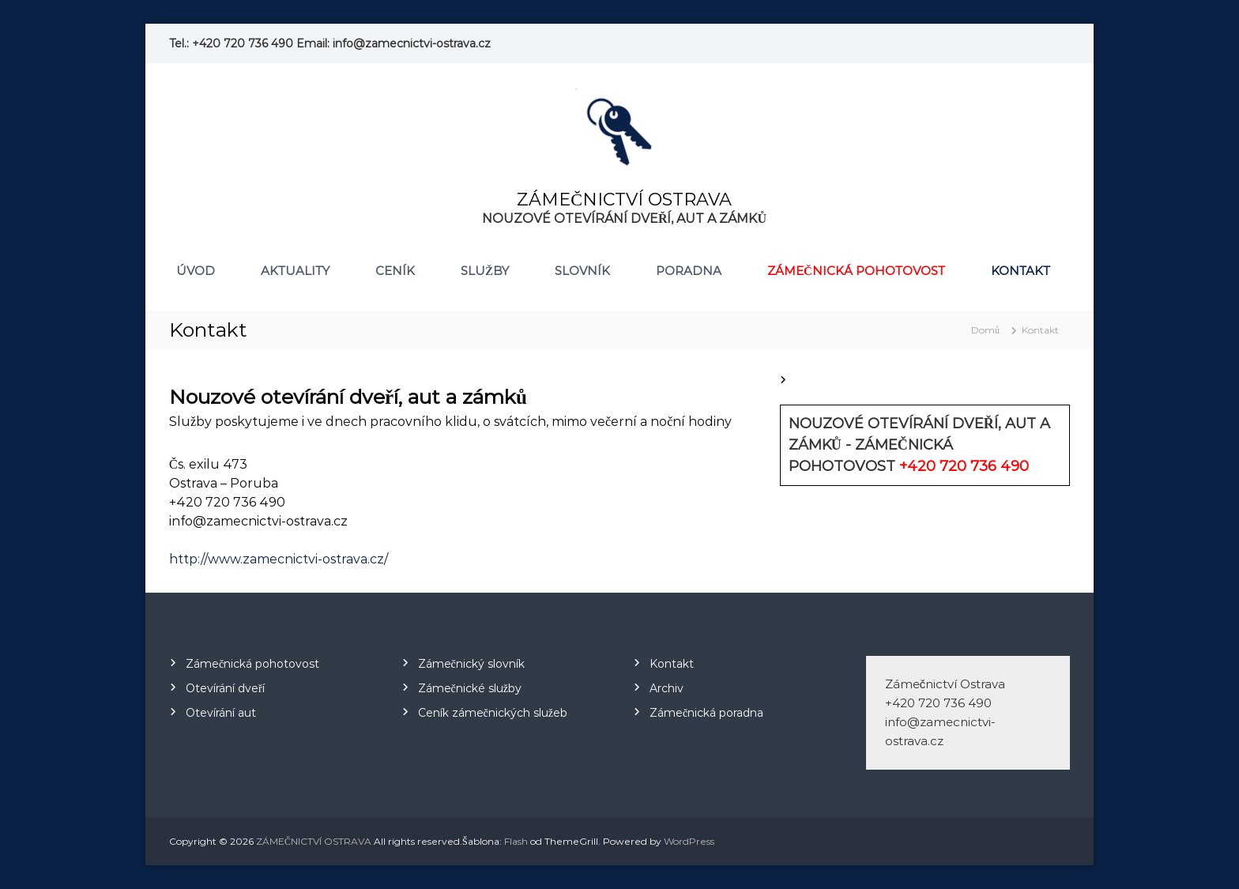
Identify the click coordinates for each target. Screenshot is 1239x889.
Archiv (667, 688)
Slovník (582, 270)
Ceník (395, 270)
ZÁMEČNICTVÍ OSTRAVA (624, 199)
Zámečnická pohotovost (856, 270)
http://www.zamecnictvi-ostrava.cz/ (278, 559)
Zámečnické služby (470, 688)
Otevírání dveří (225, 688)
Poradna (688, 270)
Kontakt (1020, 270)
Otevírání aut (221, 713)
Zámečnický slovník (471, 664)
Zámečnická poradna (706, 713)
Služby (485, 270)
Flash (516, 841)
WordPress (689, 841)
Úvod (195, 270)
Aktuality (295, 270)
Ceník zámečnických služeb (492, 713)
